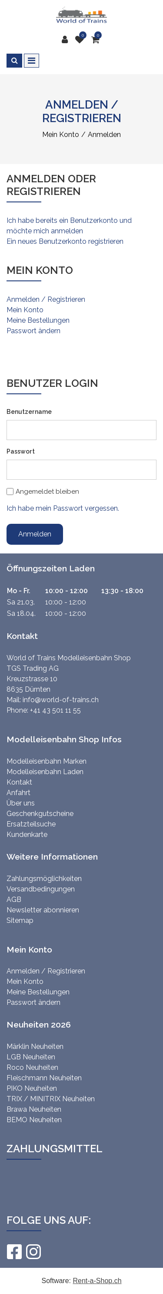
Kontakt (19, 782)
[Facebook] (14, 1251)
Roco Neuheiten (32, 1067)
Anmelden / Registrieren (46, 299)
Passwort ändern (33, 331)
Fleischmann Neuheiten (44, 1078)
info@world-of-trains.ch (61, 700)
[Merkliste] (81, 39)
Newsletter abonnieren (43, 910)
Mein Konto (25, 310)
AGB (14, 899)
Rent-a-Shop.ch (97, 1280)
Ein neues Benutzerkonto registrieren (65, 241)
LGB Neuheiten (31, 1057)
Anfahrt (18, 793)
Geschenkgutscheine (40, 813)
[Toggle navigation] (31, 61)
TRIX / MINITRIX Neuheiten (51, 1099)
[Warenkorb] (96, 39)
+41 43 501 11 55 (55, 710)
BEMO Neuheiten (34, 1120)
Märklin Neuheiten (35, 1046)
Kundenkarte (27, 834)
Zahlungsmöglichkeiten (44, 878)
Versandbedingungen (41, 889)
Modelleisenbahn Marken (46, 761)
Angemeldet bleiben (47, 491)
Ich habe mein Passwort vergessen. (63, 508)
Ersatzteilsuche (31, 824)
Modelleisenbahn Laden (45, 772)
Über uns (21, 803)
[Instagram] (33, 1251)
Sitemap (20, 920)
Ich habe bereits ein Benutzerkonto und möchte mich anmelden (69, 225)
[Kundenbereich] (67, 39)
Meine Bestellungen (38, 320)
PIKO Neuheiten (32, 1088)
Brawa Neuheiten (34, 1109)
